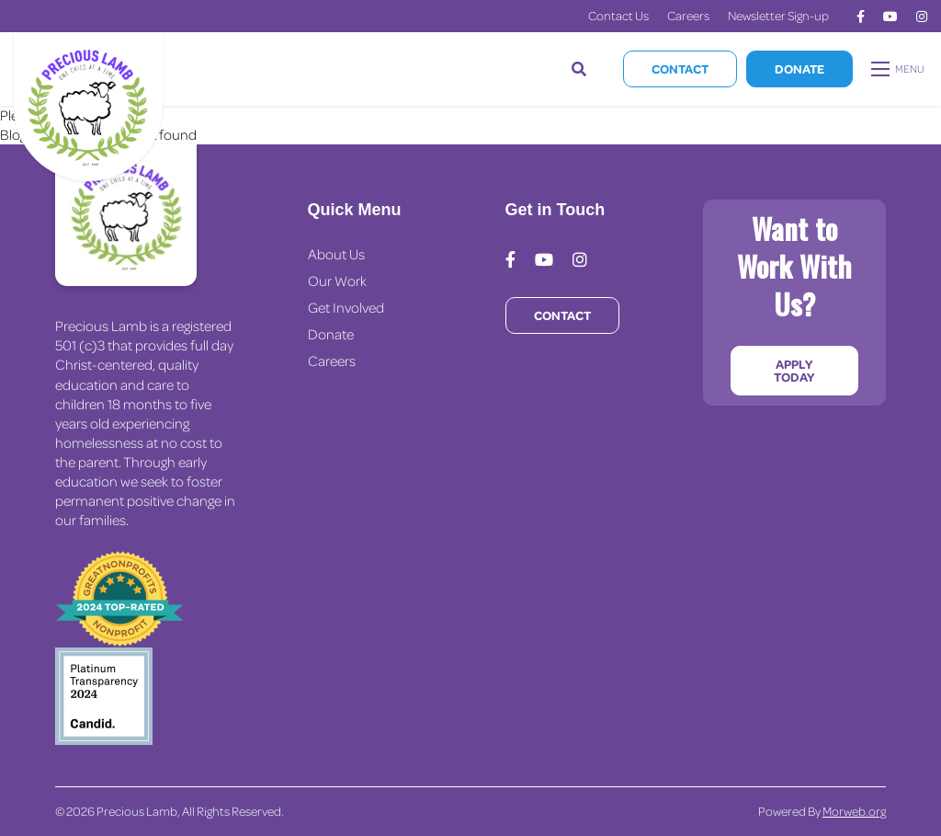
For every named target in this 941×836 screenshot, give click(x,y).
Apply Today (794, 370)
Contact (680, 68)
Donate (799, 68)
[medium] (860, 16)
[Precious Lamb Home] (126, 215)
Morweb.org (854, 811)
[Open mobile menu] (899, 69)
